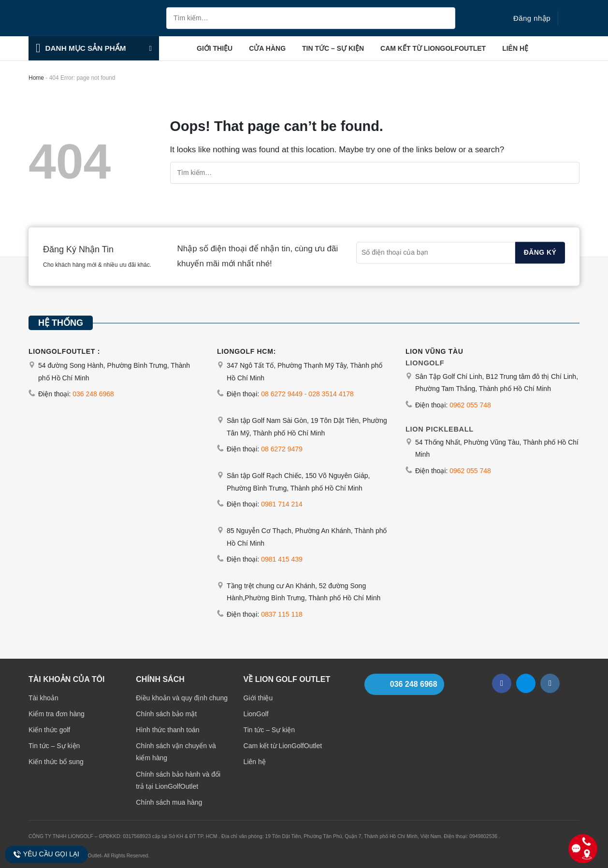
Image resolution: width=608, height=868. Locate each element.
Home (36, 77)
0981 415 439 (282, 559)
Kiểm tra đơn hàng (57, 714)
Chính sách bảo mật (166, 714)
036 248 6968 (93, 394)
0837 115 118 (282, 614)
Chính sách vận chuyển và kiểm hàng (176, 752)
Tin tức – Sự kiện (333, 48)
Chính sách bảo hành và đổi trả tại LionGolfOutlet (178, 780)
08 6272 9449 (282, 394)
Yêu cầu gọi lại (46, 854)
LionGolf (256, 714)
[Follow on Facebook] (501, 683)
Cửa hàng (267, 48)
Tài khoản (43, 698)
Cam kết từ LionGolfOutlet (433, 48)
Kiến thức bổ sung (56, 762)
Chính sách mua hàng (169, 802)
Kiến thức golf (49, 730)
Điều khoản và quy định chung (182, 698)
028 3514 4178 (330, 394)
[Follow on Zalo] (526, 683)
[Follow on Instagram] (550, 683)
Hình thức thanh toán (167, 730)
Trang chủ (175, 48)
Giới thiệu (214, 48)
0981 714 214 (282, 504)
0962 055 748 (470, 405)
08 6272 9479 (282, 449)
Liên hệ (515, 48)
